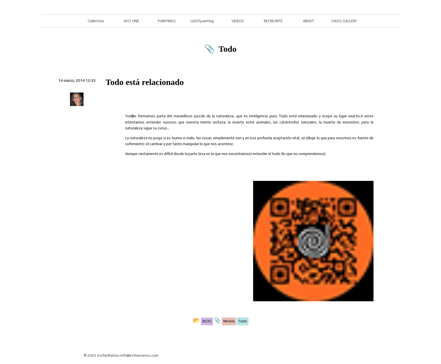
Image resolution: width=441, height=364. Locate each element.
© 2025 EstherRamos (102, 355)
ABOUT (308, 21)
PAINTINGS (167, 21)
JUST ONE (131, 21)
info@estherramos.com (139, 355)
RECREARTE (273, 21)
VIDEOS (237, 21)
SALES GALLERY (344, 21)
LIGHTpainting (202, 21)
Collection (96, 21)
